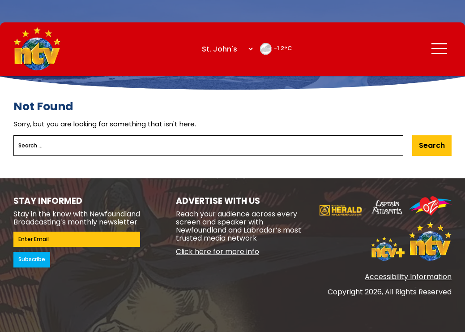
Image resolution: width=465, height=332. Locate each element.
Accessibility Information (408, 277)
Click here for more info (217, 251)
